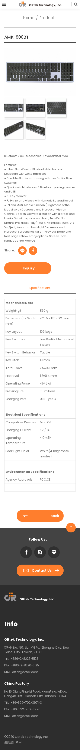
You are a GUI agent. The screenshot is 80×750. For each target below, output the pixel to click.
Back (41, 515)
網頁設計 (9, 742)
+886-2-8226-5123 (24, 659)
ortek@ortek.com (25, 672)
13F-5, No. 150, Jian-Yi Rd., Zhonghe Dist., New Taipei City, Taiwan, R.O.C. (36, 649)
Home (29, 17)
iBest (19, 742)
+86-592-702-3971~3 (26, 702)
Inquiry (29, 268)
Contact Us (41, 570)
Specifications (40, 288)
